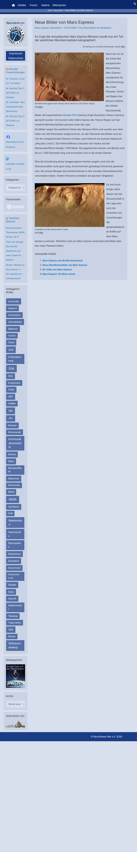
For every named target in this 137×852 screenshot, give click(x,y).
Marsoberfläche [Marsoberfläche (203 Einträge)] (15, 475)
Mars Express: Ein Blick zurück (58, 270)
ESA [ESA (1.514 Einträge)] (11, 373)
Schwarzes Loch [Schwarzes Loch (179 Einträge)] (13, 581)
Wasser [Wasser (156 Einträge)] (12, 641)
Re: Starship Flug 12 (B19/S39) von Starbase (14, 93)
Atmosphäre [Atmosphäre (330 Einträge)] (15, 327)
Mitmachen (59, 3)
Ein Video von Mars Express (57, 266)
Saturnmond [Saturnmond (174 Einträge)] (14, 573)
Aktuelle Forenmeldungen (15, 69)
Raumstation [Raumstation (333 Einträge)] (14, 550)
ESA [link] (123, 43)
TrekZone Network (13, 220)
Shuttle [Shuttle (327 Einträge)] (12, 590)
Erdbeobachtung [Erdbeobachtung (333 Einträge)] (14, 364)
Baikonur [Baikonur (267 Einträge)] (13, 333)
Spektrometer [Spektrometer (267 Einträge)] (15, 612)
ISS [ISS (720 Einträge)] (11, 415)
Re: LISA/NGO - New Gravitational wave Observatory (15, 107)
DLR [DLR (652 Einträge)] (10, 354)
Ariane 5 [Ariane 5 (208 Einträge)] (12, 313)
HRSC (74, 111)
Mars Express (42, 24)
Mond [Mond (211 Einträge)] (11, 496)
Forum (34, 3)
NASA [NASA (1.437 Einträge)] (12, 504)
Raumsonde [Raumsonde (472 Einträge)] (14, 539)
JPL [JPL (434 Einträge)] (10, 423)
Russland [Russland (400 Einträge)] (13, 565)
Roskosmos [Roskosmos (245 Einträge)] (14, 559)
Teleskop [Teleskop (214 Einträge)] (13, 621)
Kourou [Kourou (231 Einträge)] (12, 459)
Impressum (16, 50)
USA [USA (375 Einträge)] (10, 634)
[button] (135, 2)
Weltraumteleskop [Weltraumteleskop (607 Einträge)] (14, 650)
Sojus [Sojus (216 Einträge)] (11, 596)
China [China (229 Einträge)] (11, 347)
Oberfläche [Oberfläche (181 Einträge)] (13, 512)
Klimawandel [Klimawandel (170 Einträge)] (14, 437)
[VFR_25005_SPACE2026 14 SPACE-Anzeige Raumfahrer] (15, 681)
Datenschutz (15, 55)
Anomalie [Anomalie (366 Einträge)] (13, 306)
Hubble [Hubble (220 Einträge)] (12, 408)
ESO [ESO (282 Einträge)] (10, 381)
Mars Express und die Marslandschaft (62, 257)
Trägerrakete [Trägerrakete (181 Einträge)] (14, 627)
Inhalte (22, 3)
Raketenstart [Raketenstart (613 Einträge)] (15, 527)
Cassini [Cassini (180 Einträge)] (12, 340)
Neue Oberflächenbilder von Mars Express (64, 262)
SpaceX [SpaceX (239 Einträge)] (12, 603)
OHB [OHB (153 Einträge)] (10, 518)
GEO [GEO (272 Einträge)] (10, 401)
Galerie (46, 3)
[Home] (14, 3)
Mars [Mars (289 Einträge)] (11, 466)
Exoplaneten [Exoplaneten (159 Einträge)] (14, 388)
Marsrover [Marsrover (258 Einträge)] (13, 483)
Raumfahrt (57, 24)
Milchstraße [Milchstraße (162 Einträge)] (14, 490)
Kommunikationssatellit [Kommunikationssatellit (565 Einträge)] (15, 448)
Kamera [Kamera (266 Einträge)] (12, 430)
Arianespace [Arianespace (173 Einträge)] (14, 320)
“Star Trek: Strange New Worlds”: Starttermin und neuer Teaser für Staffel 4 (15, 256)
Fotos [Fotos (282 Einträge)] (11, 394)
